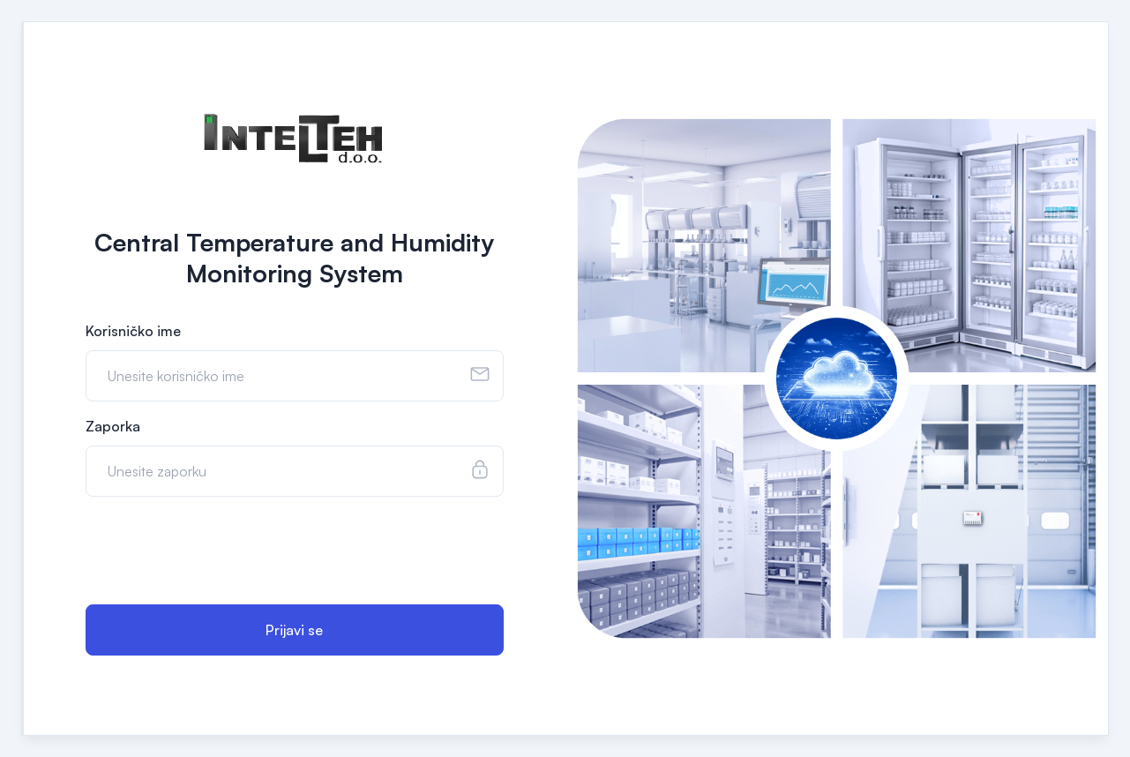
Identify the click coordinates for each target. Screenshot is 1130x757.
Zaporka (113, 426)
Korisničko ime (133, 331)
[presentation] (220, 552)
